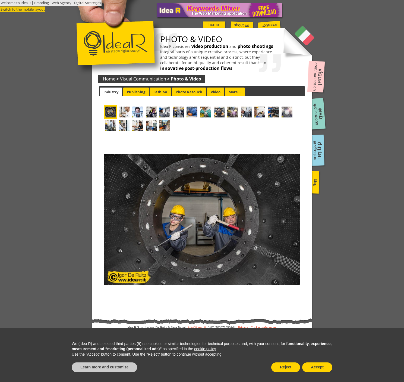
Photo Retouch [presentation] (189, 91)
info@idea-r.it (197, 327)
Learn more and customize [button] (104, 367)
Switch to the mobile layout (23, 9)
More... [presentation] (235, 91)
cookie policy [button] (205, 349)
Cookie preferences (263, 327)
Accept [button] (317, 367)
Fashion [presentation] (160, 91)
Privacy (243, 327)
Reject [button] (285, 367)
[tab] (111, 92)
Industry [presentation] (110, 91)
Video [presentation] (215, 91)
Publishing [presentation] (136, 91)
